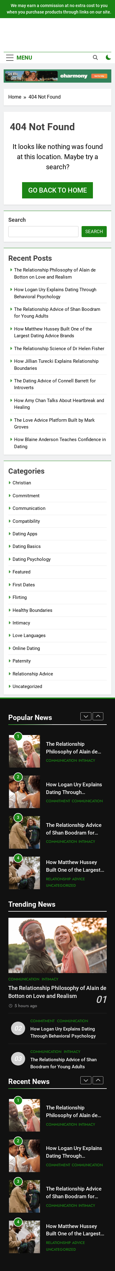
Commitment (26, 496)
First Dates (24, 585)
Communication (29, 508)
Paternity (22, 661)
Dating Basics (27, 546)
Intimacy (21, 623)
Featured (21, 572)
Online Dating (26, 648)
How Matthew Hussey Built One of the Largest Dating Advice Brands (73, 870)
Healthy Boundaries (32, 610)
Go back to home (57, 190)
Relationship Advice (33, 674)
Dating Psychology (32, 559)
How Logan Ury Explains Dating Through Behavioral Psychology (74, 792)
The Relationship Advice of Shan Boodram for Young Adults (74, 832)
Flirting (20, 597)
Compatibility (26, 521)
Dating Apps (25, 534)
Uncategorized (27, 686)
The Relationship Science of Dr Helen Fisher (59, 348)
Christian (22, 483)
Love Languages (29, 635)
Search (17, 220)
